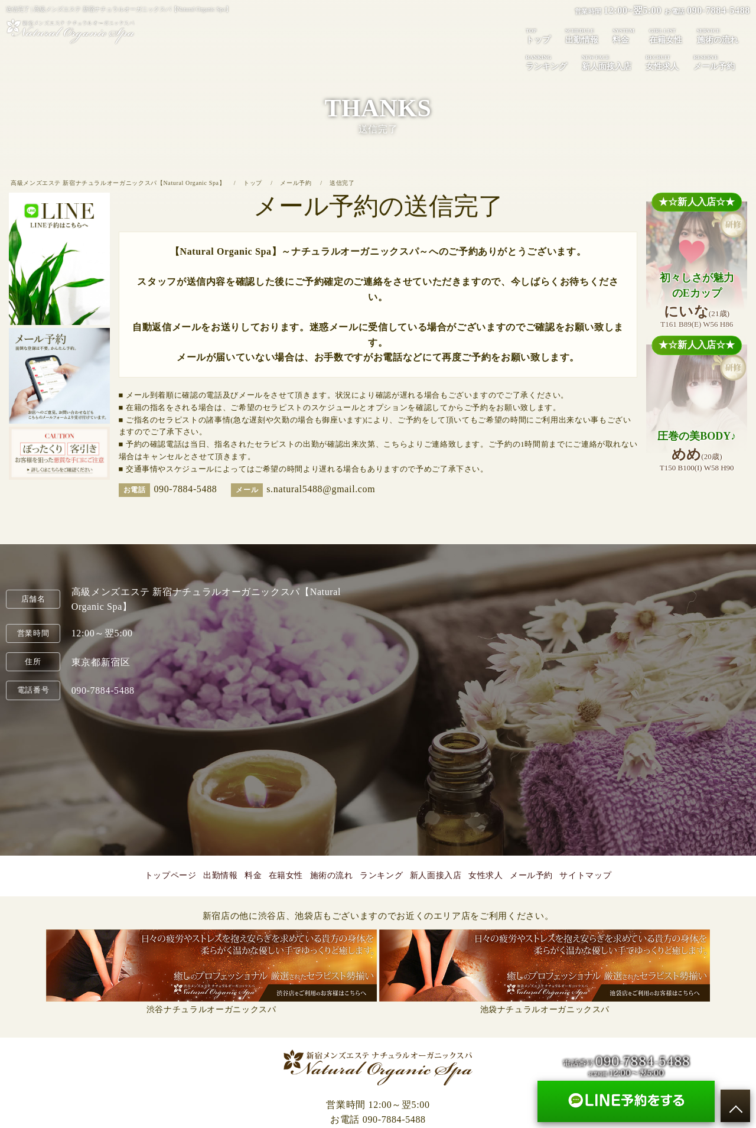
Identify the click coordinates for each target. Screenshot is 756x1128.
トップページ (171, 875)
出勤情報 (581, 35)
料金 (623, 35)
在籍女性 (665, 35)
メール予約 (714, 62)
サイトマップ (585, 875)
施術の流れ (717, 35)
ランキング (546, 62)
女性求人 (662, 62)
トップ (538, 35)
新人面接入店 (606, 62)
